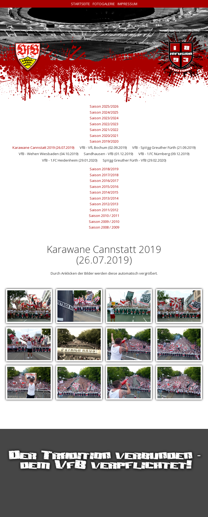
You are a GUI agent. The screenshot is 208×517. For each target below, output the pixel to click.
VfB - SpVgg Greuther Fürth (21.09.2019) (164, 147)
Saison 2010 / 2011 (104, 215)
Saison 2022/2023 (104, 123)
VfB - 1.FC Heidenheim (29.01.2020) (69, 160)
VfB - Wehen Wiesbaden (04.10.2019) (48, 153)
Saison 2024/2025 (104, 112)
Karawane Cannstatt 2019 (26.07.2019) (43, 147)
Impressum (127, 3)
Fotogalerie (104, 3)
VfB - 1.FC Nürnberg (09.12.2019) (163, 153)
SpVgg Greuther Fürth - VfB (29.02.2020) (134, 160)
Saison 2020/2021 (104, 135)
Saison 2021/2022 (104, 129)
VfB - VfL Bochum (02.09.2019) (103, 147)
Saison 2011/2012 (104, 209)
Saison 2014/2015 (104, 192)
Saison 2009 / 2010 (104, 221)
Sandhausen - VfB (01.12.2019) (108, 153)
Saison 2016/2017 (104, 180)
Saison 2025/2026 (104, 106)
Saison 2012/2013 (104, 203)
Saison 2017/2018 (104, 174)
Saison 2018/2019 (104, 168)
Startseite (80, 3)
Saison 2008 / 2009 (104, 227)
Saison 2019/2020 (104, 141)
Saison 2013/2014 (104, 198)
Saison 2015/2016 (104, 186)
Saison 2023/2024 (104, 117)
